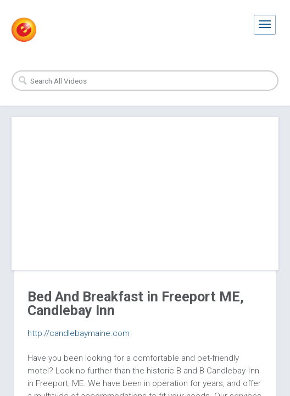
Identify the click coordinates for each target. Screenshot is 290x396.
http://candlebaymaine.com (78, 333)
